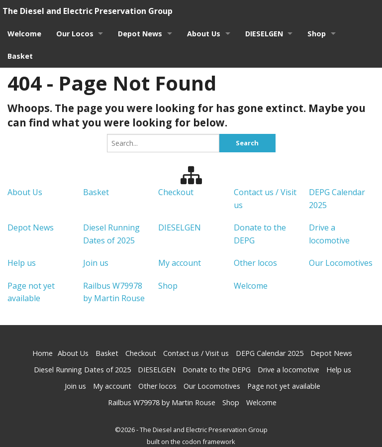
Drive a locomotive (288, 369)
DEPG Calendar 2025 (269, 353)
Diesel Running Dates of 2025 (82, 369)
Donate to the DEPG (217, 369)
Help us (21, 262)
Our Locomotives (341, 262)
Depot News (140, 33)
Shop (317, 33)
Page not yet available (283, 386)
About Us (204, 33)
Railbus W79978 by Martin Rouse (161, 402)
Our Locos (75, 33)
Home (42, 353)
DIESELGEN (265, 33)
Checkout (175, 191)
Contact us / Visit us (196, 353)
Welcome (24, 33)
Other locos (255, 262)
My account (179, 262)
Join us (95, 262)
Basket (20, 56)
